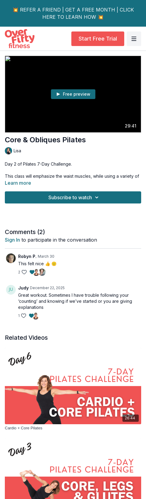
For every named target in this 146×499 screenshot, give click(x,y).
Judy (23, 287)
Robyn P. (27, 256)
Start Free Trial (98, 38)
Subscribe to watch (74, 197)
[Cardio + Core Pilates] (73, 428)
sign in (12, 240)
